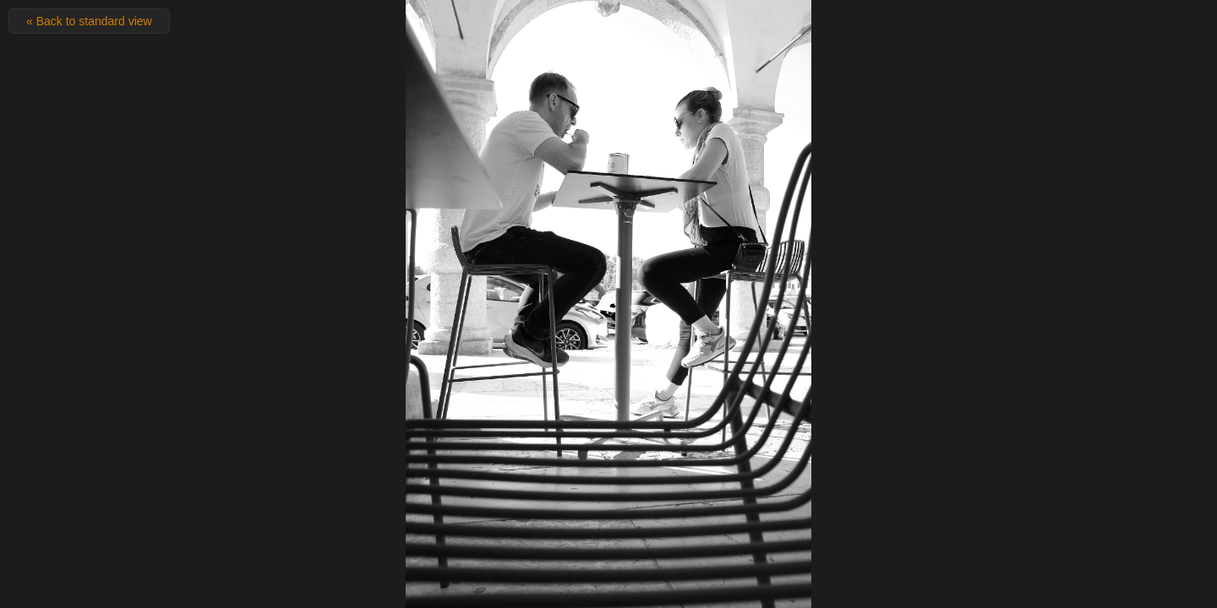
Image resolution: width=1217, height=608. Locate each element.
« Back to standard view (89, 21)
